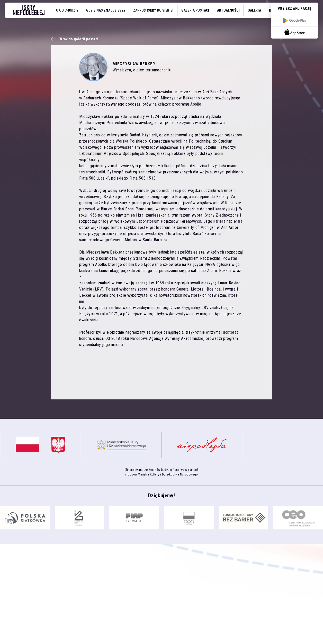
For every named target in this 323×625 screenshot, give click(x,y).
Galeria (254, 10)
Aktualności (228, 10)
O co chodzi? (67, 10)
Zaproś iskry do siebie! (153, 10)
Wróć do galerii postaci (78, 39)
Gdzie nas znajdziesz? (105, 10)
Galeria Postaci (195, 10)
